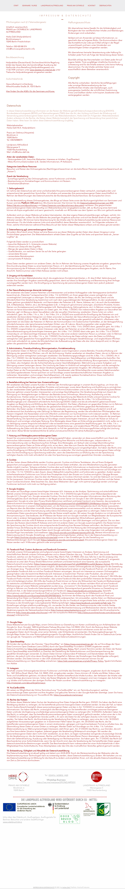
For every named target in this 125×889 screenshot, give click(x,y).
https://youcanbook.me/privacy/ (68, 695)
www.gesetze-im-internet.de (42, 70)
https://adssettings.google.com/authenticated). (62, 540)
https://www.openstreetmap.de (79, 644)
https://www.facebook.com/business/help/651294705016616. (34, 595)
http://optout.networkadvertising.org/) (68, 610)
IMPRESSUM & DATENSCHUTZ (43, 887)
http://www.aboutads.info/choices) (32, 612)
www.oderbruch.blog (12, 822)
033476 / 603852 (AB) (58, 775)
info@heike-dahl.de (20, 152)
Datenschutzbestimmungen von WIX (96, 203)
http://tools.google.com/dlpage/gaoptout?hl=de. (72, 532)
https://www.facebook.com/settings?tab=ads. (91, 603)
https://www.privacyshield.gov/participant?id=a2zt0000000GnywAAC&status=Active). (73, 564)
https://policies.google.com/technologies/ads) (36, 537)
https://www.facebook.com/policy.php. (84, 590)
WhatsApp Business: (56, 780)
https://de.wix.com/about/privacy (22, 205)
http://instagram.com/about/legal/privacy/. (26, 683)
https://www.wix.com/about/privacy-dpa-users (63, 205)
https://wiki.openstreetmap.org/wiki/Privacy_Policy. (51, 649)
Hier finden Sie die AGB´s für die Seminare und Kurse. (30, 91)
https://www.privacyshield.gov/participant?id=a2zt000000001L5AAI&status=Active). (72, 503)
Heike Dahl (66, 887)
